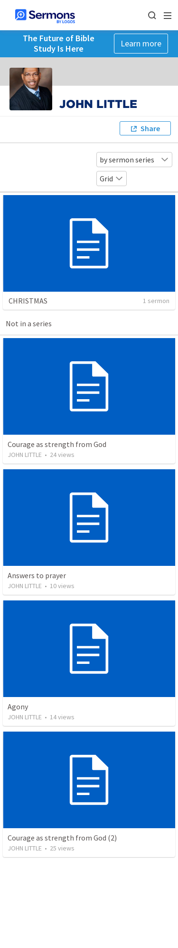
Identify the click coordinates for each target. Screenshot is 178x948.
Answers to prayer (37, 575)
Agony (18, 706)
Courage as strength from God (57, 444)
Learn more (141, 43)
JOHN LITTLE (25, 454)
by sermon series (134, 159)
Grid (111, 178)
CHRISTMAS (28, 300)
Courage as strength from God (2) (62, 837)
